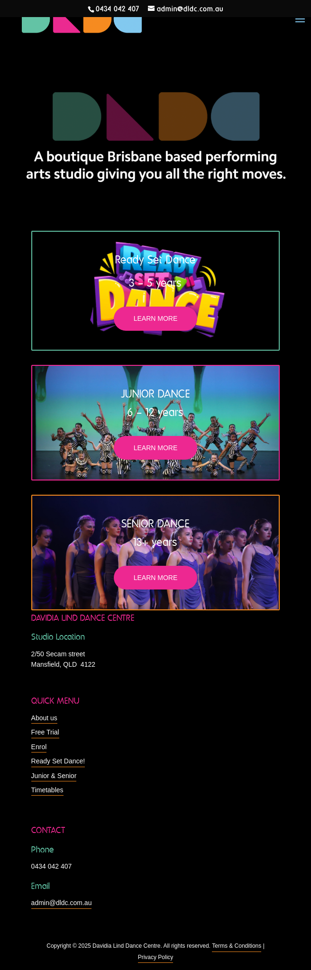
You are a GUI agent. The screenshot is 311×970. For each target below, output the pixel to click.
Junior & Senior (54, 776)
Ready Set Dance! (58, 761)
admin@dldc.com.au (61, 903)
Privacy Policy (156, 957)
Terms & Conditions (236, 946)
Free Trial (45, 732)
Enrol (39, 747)
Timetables (47, 790)
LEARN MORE (156, 318)
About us (44, 718)
